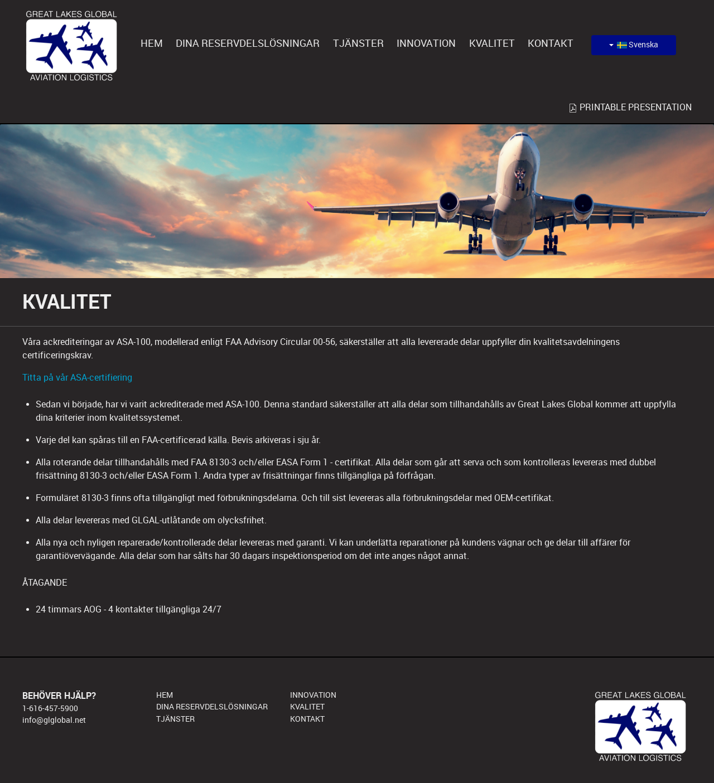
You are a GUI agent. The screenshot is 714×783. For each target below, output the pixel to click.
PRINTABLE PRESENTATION (630, 107)
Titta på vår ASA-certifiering (77, 377)
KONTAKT (307, 719)
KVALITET (307, 707)
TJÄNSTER (175, 719)
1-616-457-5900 (50, 708)
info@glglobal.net (54, 720)
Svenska (633, 45)
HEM (164, 695)
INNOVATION (313, 695)
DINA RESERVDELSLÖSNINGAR (212, 707)
